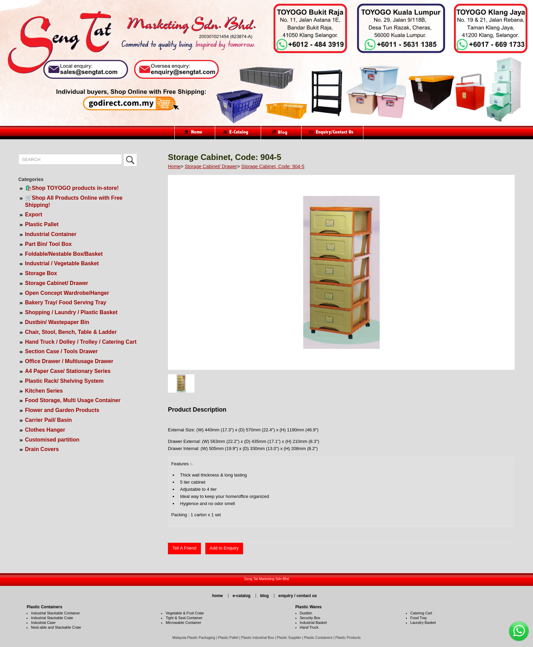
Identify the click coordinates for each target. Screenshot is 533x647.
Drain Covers (42, 449)
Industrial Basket (313, 623)
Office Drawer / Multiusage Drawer (69, 361)
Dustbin (306, 613)
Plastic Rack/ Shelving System (64, 381)
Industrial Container (50, 234)
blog (264, 595)
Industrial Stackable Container (55, 613)
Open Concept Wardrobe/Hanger (67, 293)
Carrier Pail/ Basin (48, 420)
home (217, 595)
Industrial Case (43, 623)
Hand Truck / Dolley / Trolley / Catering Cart (81, 342)
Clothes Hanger (45, 430)
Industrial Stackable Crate (52, 618)
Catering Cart (421, 613)
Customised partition (52, 440)
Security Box (310, 618)
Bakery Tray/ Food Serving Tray (65, 302)
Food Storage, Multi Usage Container (73, 400)
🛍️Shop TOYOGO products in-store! (72, 188)
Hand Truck (309, 627)
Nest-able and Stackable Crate (56, 627)
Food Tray (418, 618)
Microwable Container (183, 623)
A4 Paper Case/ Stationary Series (68, 371)
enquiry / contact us (297, 595)
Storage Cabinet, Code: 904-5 (273, 166)
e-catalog (242, 595)
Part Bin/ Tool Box (48, 244)
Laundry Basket (423, 623)
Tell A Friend (184, 548)
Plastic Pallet (42, 224)
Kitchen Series (44, 391)
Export (33, 214)
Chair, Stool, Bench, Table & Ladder (71, 332)
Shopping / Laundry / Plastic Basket (71, 312)
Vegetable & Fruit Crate (185, 613)
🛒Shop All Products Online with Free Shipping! (74, 201)
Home (174, 166)
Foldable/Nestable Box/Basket (64, 254)
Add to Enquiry (224, 548)
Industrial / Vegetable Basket (62, 263)
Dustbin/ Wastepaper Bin (57, 322)
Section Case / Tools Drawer (61, 351)
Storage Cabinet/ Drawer (56, 283)
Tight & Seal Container (184, 618)
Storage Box (41, 273)
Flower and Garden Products (62, 410)
